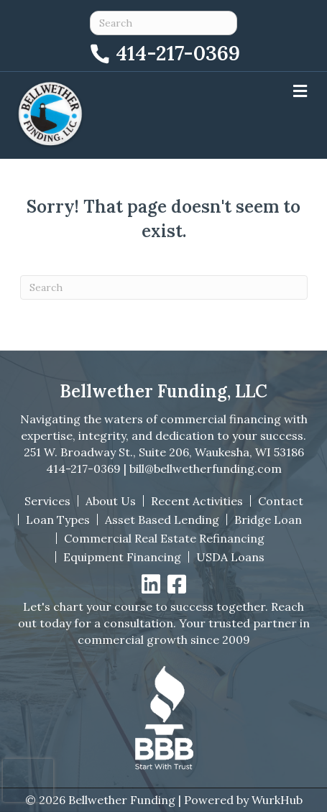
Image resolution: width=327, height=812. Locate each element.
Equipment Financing (122, 557)
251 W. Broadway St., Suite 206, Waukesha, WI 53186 (164, 452)
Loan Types (58, 519)
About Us (111, 501)
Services (47, 501)
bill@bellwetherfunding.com (205, 468)
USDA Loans (230, 557)
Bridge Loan (268, 519)
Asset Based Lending (162, 519)
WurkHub (277, 800)
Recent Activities (197, 501)
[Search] (164, 287)
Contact (280, 501)
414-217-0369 (83, 468)
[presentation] (28, 780)
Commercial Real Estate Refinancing (164, 538)
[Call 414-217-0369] (164, 51)
